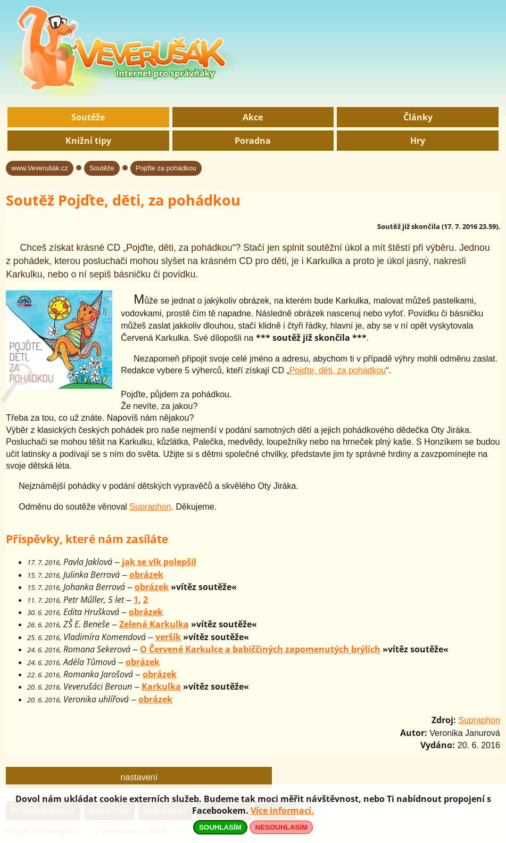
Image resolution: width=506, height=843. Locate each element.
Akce (253, 117)
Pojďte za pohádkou (166, 168)
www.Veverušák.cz (39, 168)
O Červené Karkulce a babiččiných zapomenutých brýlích (260, 649)
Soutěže (88, 117)
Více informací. (282, 810)
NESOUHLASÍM (281, 827)
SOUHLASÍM (220, 827)
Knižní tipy (88, 140)
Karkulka (161, 686)
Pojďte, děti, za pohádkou (337, 370)
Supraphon (150, 506)
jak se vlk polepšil (159, 562)
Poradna (253, 140)
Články (418, 117)
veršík (168, 637)
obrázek (146, 574)
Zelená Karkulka (154, 624)
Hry (417, 140)
